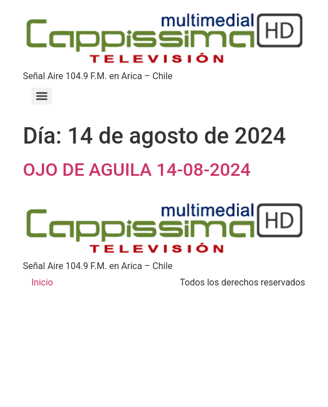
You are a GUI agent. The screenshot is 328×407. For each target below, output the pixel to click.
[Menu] (42, 96)
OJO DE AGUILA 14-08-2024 (137, 169)
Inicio (42, 282)
